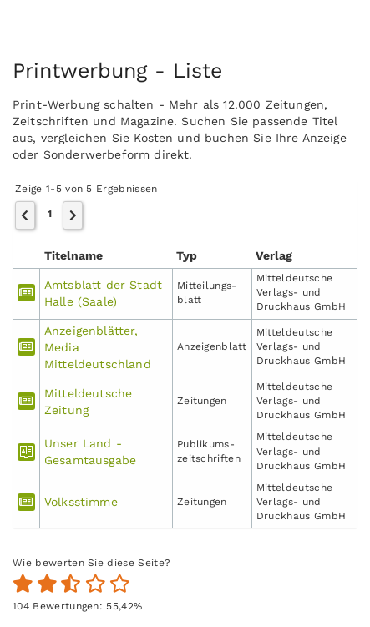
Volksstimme (81, 501)
